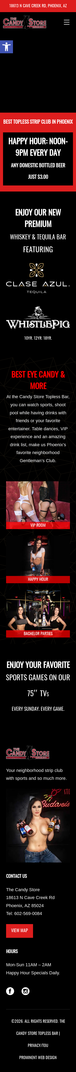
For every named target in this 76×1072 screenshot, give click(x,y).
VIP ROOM (38, 525)
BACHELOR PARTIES (38, 634)
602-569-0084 (28, 913)
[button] (6, 46)
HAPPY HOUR (38, 580)
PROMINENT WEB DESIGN (38, 1058)
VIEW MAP (19, 931)
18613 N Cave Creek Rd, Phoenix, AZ (38, 6)
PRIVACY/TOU (38, 1046)
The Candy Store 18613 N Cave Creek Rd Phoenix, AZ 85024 (30, 897)
